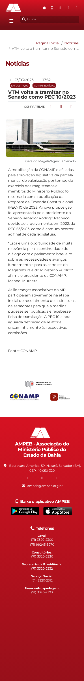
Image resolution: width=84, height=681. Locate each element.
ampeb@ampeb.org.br (45, 486)
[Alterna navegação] (11, 21)
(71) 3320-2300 (42, 540)
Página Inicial (48, 43)
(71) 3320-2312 (42, 580)
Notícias (71, 43)
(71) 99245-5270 (42, 545)
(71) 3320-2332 (42, 568)
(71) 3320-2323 (42, 592)
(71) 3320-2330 (42, 556)
